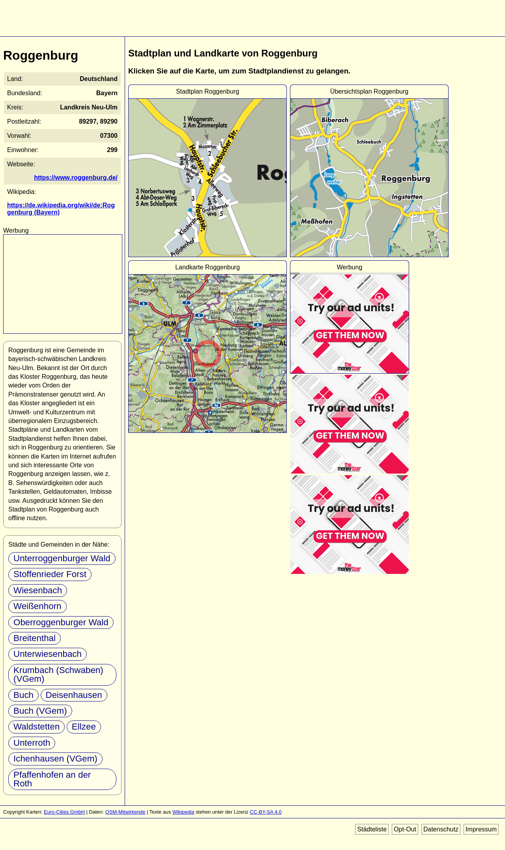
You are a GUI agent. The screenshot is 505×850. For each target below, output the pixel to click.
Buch (23, 695)
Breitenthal (34, 638)
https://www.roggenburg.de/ (76, 177)
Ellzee (84, 727)
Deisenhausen (74, 695)
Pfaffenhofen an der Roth (52, 779)
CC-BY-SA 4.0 (266, 812)
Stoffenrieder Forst (49, 574)
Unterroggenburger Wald (61, 558)
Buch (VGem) (40, 711)
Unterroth (31, 743)
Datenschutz (440, 829)
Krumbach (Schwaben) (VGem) (58, 674)
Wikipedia (183, 812)
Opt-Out (405, 829)
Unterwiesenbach (47, 654)
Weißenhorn (37, 606)
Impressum (481, 829)
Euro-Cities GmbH (64, 812)
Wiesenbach (37, 590)
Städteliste (372, 829)
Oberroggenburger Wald (60, 622)
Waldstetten (36, 727)
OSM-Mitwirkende (125, 812)
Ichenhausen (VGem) (55, 758)
